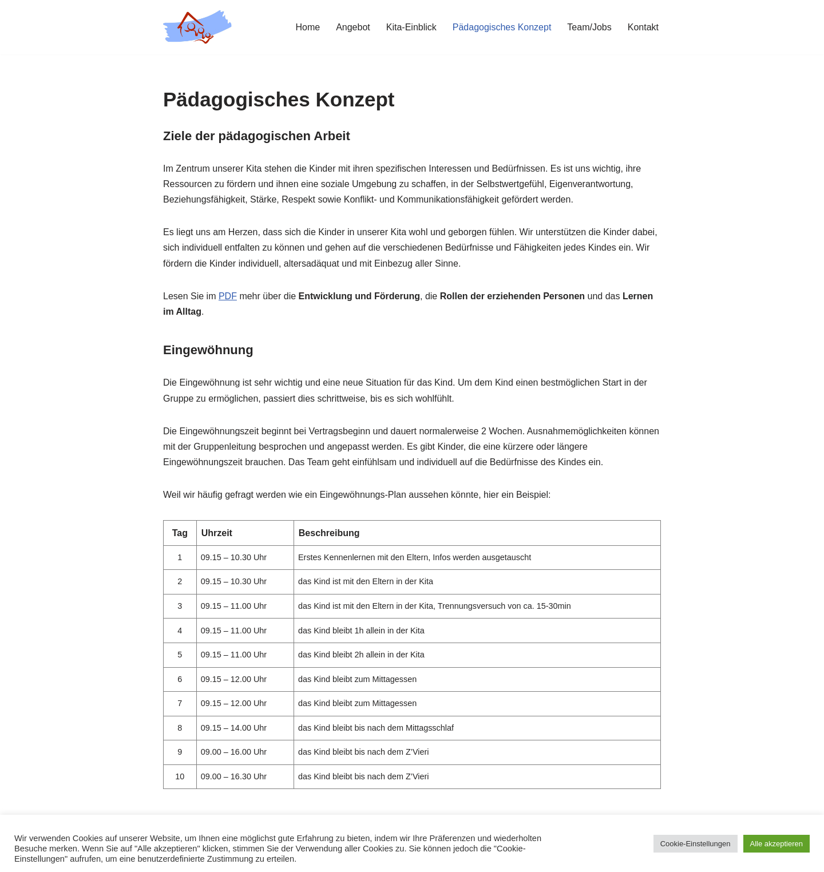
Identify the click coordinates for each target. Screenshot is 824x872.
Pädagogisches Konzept (502, 27)
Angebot (353, 27)
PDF (228, 296)
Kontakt (643, 27)
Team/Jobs (589, 27)
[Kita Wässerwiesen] (197, 27)
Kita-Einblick (411, 27)
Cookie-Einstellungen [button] (695, 843)
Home (307, 27)
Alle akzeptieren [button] (776, 843)
